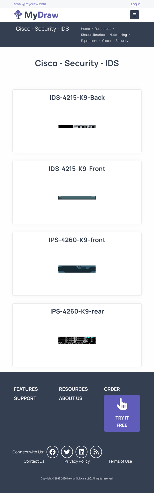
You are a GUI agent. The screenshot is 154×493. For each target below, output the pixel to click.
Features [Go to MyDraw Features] (26, 389)
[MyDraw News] (96, 452)
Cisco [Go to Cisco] (106, 40)
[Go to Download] (122, 413)
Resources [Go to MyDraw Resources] (103, 28)
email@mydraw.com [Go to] (30, 4)
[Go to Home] (36, 15)
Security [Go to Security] (122, 40)
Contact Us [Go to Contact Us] (34, 461)
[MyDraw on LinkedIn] (82, 452)
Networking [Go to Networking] (118, 34)
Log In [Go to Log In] (135, 4)
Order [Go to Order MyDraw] (112, 389)
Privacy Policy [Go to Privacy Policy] (77, 461)
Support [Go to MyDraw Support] (25, 398)
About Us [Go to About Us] (70, 398)
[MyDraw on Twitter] (67, 452)
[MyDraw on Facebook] (52, 452)
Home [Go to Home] (85, 28)
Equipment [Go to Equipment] (89, 40)
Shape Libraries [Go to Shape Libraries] (93, 34)
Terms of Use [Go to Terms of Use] (120, 461)
